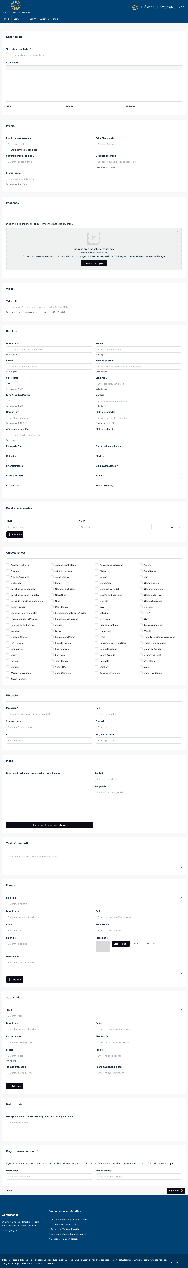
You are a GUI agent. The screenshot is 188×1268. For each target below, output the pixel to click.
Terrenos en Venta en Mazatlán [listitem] (64, 1228)
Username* (12, 1169)
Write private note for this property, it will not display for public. (40, 1115)
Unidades (11, 456)
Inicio (6, 18)
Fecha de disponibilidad (109, 1066)
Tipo (8, 105)
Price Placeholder (105, 138)
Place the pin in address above (49, 825)
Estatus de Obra (14, 475)
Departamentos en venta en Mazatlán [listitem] (68, 1218)
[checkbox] (27, 565)
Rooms (99, 343)
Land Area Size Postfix (18, 394)
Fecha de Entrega (105, 485)
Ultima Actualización (107, 465)
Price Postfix (102, 924)
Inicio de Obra (13, 485)
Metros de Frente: (105, 429)
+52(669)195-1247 (171, 7)
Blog (55, 18)
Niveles (100, 475)
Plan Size (11, 937)
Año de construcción (17, 429)
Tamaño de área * (105, 360)
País (98, 707)
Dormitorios (12, 343)
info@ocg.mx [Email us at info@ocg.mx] (11, 1229)
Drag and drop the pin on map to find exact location (33, 772)
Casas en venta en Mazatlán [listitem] (63, 1223)
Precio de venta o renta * (19, 138)
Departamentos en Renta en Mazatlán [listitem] (68, 1233)
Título (9, 520)
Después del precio (106, 155)
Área (8, 734)
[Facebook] (172, 1261)
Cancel (8, 1189)
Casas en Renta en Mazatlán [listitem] (63, 1238)
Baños (9, 360)
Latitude (99, 772)
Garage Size (12, 411)
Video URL (11, 301)
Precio (9, 924)
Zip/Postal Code (105, 734)
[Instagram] (178, 1261)
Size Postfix (12, 377)
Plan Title (11, 897)
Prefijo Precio (13, 172)
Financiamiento (14, 465)
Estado (70, 105)
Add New (15, 534)
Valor (82, 520)
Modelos (100, 456)
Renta (30, 18)
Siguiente (176, 1189)
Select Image (121, 943)
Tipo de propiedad (16, 1066)
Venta (16, 18)
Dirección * (12, 707)
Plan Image (102, 937)
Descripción (12, 955)
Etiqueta (130, 105)
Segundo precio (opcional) (20, 155)
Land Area (101, 377)
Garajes (100, 394)
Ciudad (100, 721)
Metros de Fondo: (15, 446)
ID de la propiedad (105, 411)
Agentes (44, 18)
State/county (13, 721)
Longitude (100, 786)
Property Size (13, 1035)
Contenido (12, 62)
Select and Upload (94, 263)
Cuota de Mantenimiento (109, 446)
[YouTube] (183, 1261)
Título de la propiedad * (18, 49)
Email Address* (104, 1169)
